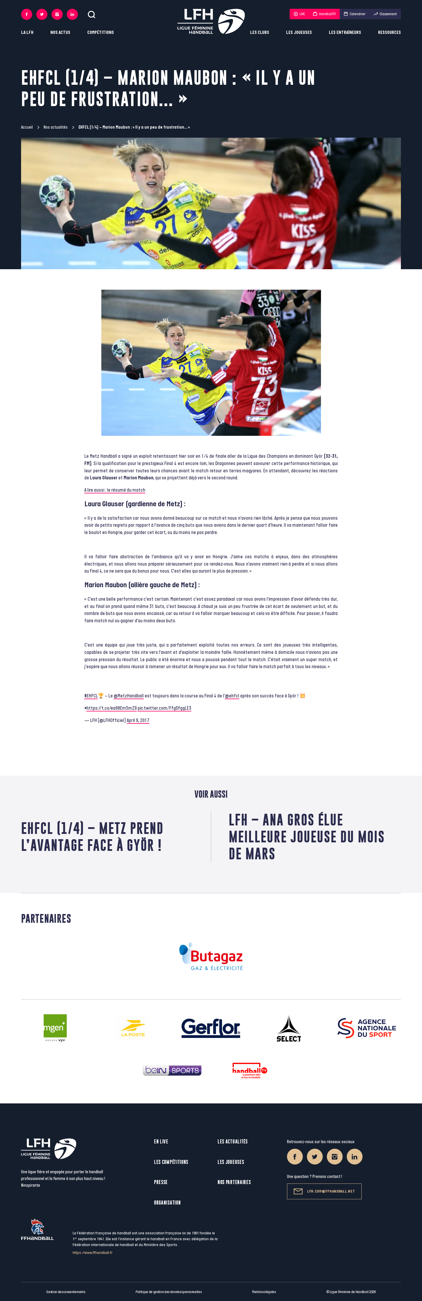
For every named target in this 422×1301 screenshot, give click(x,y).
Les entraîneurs (345, 32)
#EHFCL (91, 696)
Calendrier (354, 14)
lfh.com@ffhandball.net (324, 1191)
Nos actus (60, 32)
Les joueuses (299, 32)
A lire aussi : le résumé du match (114, 490)
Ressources (389, 32)
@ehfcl (232, 696)
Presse (161, 1182)
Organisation (167, 1202)
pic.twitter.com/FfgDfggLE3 (164, 708)
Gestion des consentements (65, 1292)
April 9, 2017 (138, 720)
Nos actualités (56, 127)
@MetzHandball (129, 696)
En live (161, 1141)
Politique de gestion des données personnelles (168, 1292)
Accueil (27, 127)
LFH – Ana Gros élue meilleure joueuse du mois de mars (307, 836)
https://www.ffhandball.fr (93, 1252)
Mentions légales (264, 1292)
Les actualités (233, 1141)
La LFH (27, 32)
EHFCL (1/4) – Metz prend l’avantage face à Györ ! (92, 836)
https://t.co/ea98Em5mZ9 (111, 708)
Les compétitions (171, 1162)
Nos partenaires (234, 1182)
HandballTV (324, 14)
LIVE (299, 14)
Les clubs (259, 32)
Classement (385, 14)
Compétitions (100, 32)
